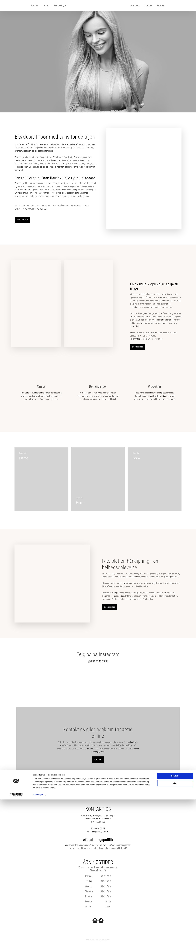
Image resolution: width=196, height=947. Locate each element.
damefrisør (135, 326)
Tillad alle (175, 923)
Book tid (98, 760)
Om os (46, 5)
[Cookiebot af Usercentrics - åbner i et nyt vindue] (16, 942)
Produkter (135, 5)
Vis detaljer (38, 942)
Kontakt (148, 5)
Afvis (175, 931)
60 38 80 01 (89, 748)
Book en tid (22, 220)
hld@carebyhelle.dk (100, 831)
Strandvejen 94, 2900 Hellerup (98, 819)
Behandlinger (60, 5)
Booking (160, 5)
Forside (34, 5)
